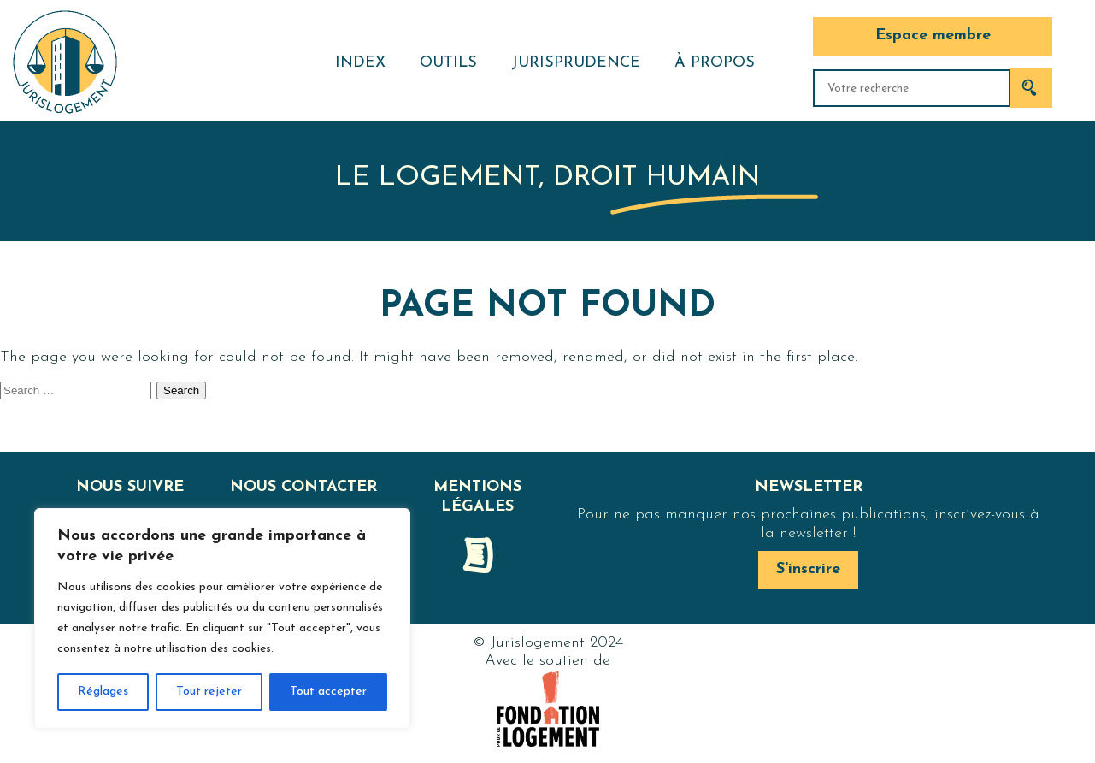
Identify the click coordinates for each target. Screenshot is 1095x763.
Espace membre (933, 35)
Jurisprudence (575, 63)
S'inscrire (808, 569)
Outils (448, 63)
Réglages (103, 691)
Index (360, 63)
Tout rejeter (209, 691)
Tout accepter (328, 691)
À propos (714, 63)
